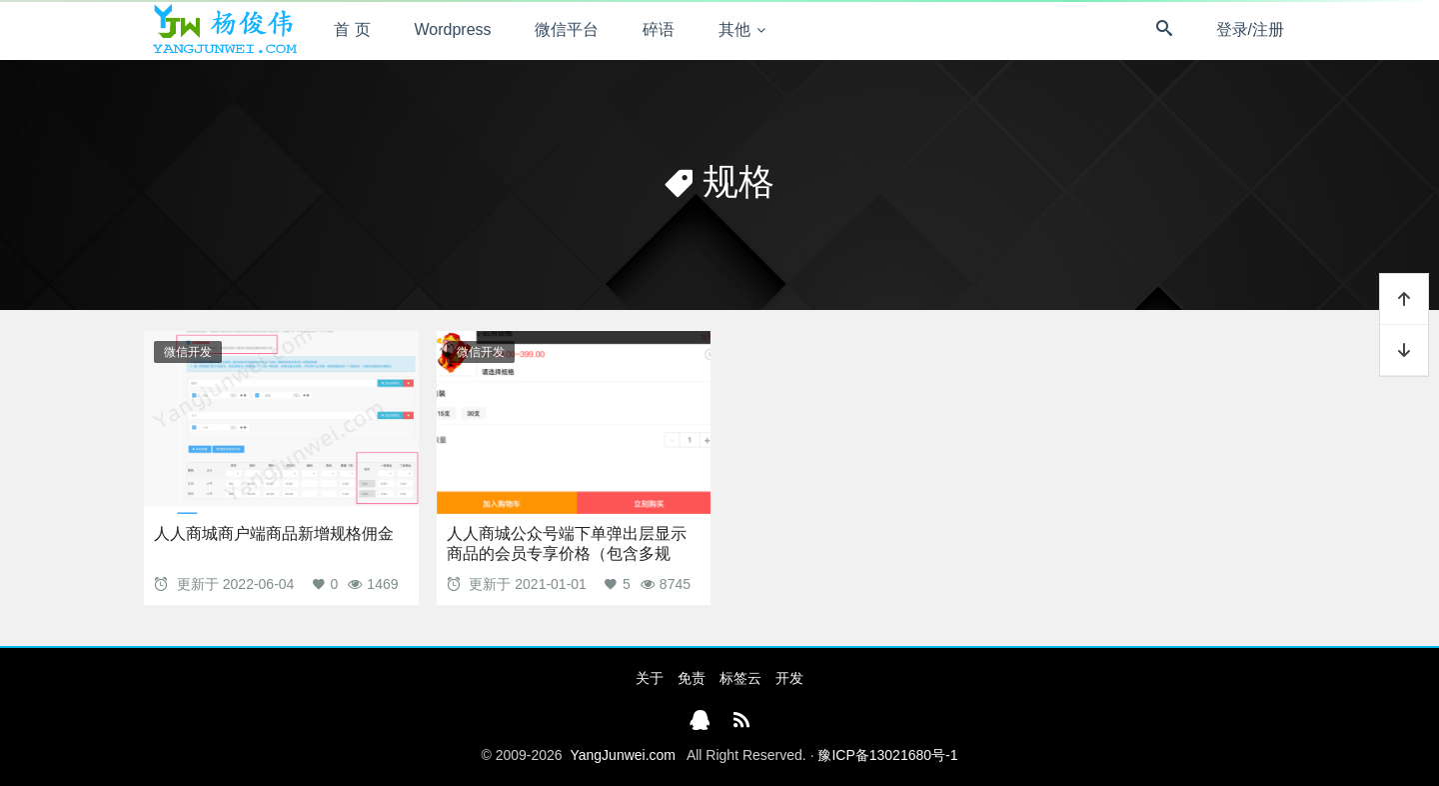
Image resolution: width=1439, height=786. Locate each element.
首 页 (352, 29)
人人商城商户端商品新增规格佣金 (274, 533)
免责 (692, 678)
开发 (789, 678)
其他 (734, 29)
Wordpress (453, 29)
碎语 (659, 29)
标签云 (740, 678)
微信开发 (188, 352)
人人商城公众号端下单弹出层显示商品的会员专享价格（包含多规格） (567, 553)
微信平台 (567, 29)
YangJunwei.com (623, 755)
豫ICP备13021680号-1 (887, 755)
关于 (650, 678)
